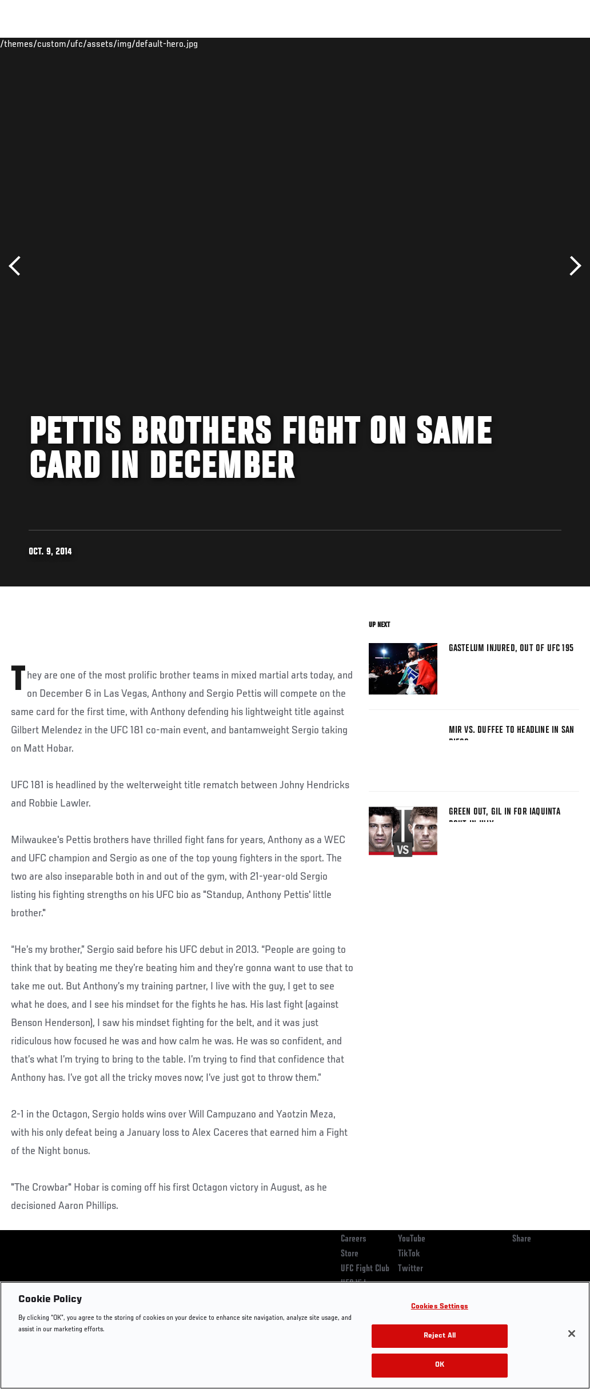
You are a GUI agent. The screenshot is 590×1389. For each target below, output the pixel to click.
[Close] (571, 1333)
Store (349, 1254)
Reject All (440, 1336)
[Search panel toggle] (552, 43)
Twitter (410, 1269)
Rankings (79, 43)
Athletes (131, 43)
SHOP (521, 43)
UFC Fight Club (365, 1269)
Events (31, 43)
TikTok (409, 1254)
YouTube (411, 1239)
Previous (19, 266)
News (175, 43)
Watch (415, 43)
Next (571, 266)
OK (439, 1365)
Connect (369, 43)
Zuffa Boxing (471, 43)
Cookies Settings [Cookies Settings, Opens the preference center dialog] (439, 1307)
